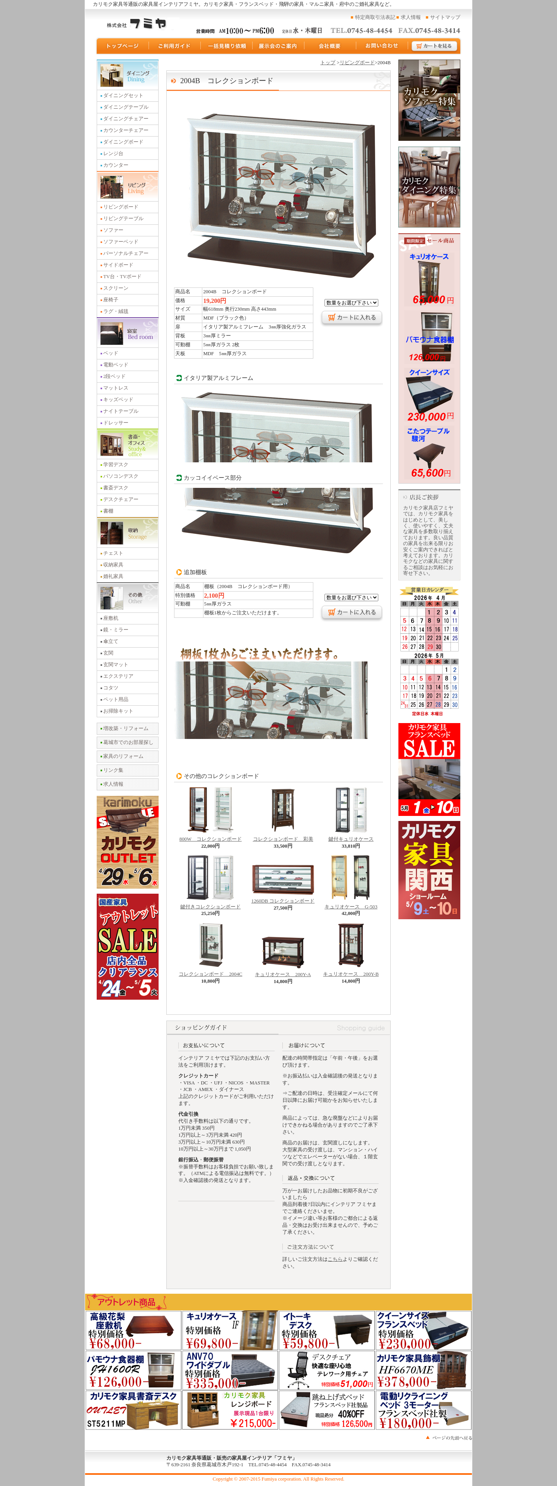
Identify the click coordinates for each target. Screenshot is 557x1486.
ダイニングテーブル (126, 107)
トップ (327, 62)
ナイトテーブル (120, 411)
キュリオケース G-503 (351, 904)
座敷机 (110, 618)
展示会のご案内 (278, 46)
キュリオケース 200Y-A (283, 972)
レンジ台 (113, 153)
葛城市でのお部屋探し (128, 742)
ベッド (110, 353)
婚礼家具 (113, 576)
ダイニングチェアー (126, 118)
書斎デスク (115, 488)
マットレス (115, 388)
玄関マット (115, 664)
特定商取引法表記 (375, 17)
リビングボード (120, 207)
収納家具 (113, 565)
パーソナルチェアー (126, 253)
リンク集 (113, 770)
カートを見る (434, 46)
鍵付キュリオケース (351, 837)
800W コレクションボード (210, 837)
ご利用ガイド (175, 46)
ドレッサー (115, 423)
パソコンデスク (120, 476)
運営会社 (330, 46)
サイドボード (118, 265)
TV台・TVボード (122, 276)
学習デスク (115, 464)
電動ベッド (115, 365)
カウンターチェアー (126, 130)
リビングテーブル (123, 218)
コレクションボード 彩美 (283, 837)
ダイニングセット (123, 95)
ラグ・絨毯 (115, 311)
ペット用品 (115, 699)
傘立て (110, 641)
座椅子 (110, 300)
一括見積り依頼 (227, 46)
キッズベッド (118, 399)
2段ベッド (114, 376)
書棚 (108, 511)
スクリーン (115, 288)
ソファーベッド (120, 242)
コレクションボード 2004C (210, 972)
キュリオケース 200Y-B (351, 972)
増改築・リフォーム (126, 728)
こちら (335, 1259)
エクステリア (118, 676)
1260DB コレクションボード (283, 899)
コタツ (110, 688)
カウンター (115, 165)
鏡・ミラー (115, 630)
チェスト (113, 553)
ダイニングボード (123, 142)
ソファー (113, 230)
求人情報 (411, 17)
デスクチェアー (120, 499)
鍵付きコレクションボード (210, 904)
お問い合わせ (382, 46)
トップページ (122, 46)
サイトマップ (445, 17)
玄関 (108, 653)
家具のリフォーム (123, 756)
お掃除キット (118, 711)
